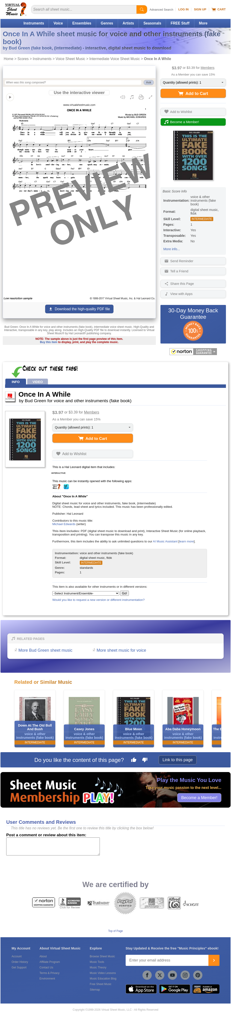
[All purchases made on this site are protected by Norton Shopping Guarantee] (193, 351)
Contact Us (46, 967)
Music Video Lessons (103, 973)
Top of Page (115, 931)
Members (207, 68)
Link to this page (178, 759)
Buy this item (48, 342)
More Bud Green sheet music (45, 650)
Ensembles (81, 23)
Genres (107, 23)
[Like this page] (133, 760)
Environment (47, 978)
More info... (171, 249)
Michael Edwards (63, 524)
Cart (219, 9)
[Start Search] (141, 9)
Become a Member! (199, 797)
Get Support (19, 967)
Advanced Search (161, 9)
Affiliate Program (49, 962)
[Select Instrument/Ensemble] (85, 593)
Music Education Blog (103, 978)
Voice (58, 23)
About (43, 956)
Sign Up (200, 9)
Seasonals (152, 23)
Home (8, 59)
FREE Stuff (180, 23)
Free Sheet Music (100, 984)
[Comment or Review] (53, 846)
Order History (20, 962)
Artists (128, 23)
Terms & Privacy (49, 973)
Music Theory (98, 967)
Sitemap (95, 989)
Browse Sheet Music (102, 956)
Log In (183, 9)
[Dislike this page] (144, 760)
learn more (186, 541)
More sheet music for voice (121, 650)
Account (16, 956)
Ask (148, 82)
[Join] (213, 960)
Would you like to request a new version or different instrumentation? (98, 600)
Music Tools (97, 962)
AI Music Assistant (165, 541)
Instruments (34, 23)
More (203, 23)
